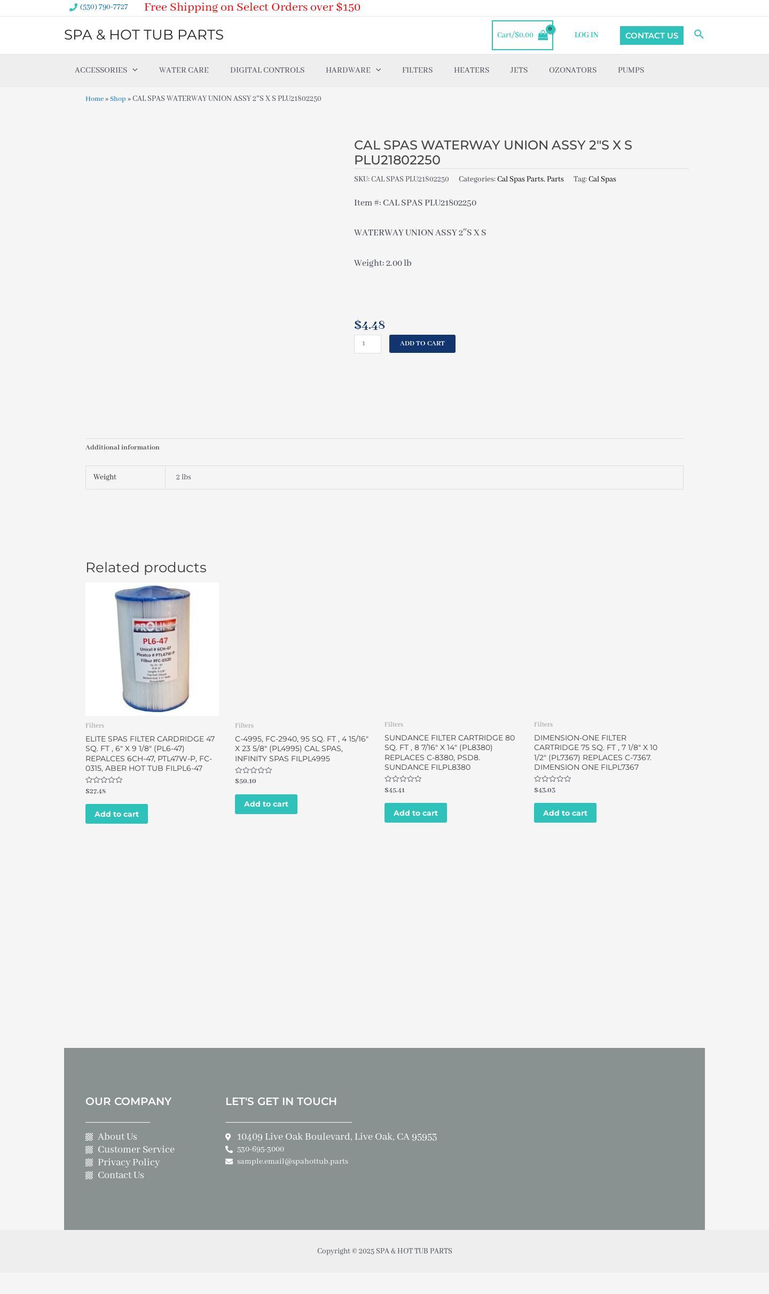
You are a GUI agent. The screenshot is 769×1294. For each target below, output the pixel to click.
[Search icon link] (699, 35)
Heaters (471, 70)
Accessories (106, 70)
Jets (519, 70)
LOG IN (589, 35)
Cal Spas (602, 179)
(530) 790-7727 (104, 7)
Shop (120, 99)
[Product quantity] (368, 344)
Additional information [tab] (123, 448)
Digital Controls (267, 70)
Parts (555, 179)
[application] (132, 70)
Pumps (631, 70)
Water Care (184, 70)
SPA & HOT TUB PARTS (144, 34)
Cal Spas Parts (520, 179)
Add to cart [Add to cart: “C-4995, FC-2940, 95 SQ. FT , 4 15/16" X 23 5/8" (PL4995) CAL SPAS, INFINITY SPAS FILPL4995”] (274, 811)
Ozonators (573, 70)
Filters (417, 70)
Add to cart (425, 344)
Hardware (353, 70)
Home (95, 99)
